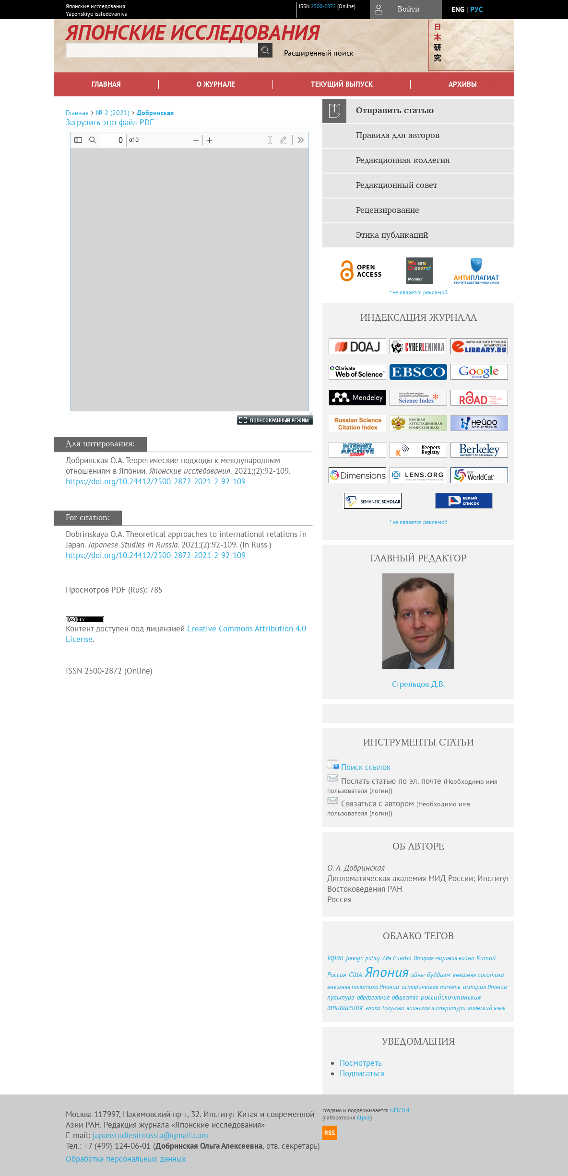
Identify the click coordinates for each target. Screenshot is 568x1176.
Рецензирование (387, 210)
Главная (106, 84)
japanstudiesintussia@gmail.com (150, 1135)
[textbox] (162, 50)
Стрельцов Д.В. (418, 684)
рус (476, 9)
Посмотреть (361, 1063)
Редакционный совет (396, 185)
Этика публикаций (392, 235)
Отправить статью (395, 110)
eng (457, 9)
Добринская (155, 112)
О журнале (216, 84)
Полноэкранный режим (265, 420)
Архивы (463, 84)
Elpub (363, 1117)
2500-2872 (323, 6)
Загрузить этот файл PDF (110, 122)
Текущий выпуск (342, 84)
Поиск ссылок (365, 767)
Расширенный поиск (319, 53)
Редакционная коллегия (403, 160)
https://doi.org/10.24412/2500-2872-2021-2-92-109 (156, 481)
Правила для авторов (397, 135)
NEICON (399, 1110)
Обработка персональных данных (126, 1158)
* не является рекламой (419, 292)
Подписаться (362, 1073)
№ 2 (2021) (113, 112)
